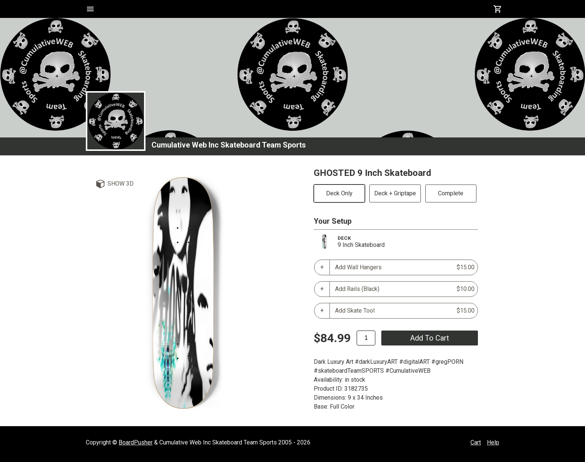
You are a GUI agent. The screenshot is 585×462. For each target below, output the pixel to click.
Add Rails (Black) (405, 289)
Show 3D (120, 183)
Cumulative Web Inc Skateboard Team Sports (228, 144)
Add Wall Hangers (405, 267)
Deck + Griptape (395, 193)
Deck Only (339, 193)
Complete (450, 193)
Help (493, 442)
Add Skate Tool (405, 310)
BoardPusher (136, 442)
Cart (475, 442)
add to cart (429, 338)
